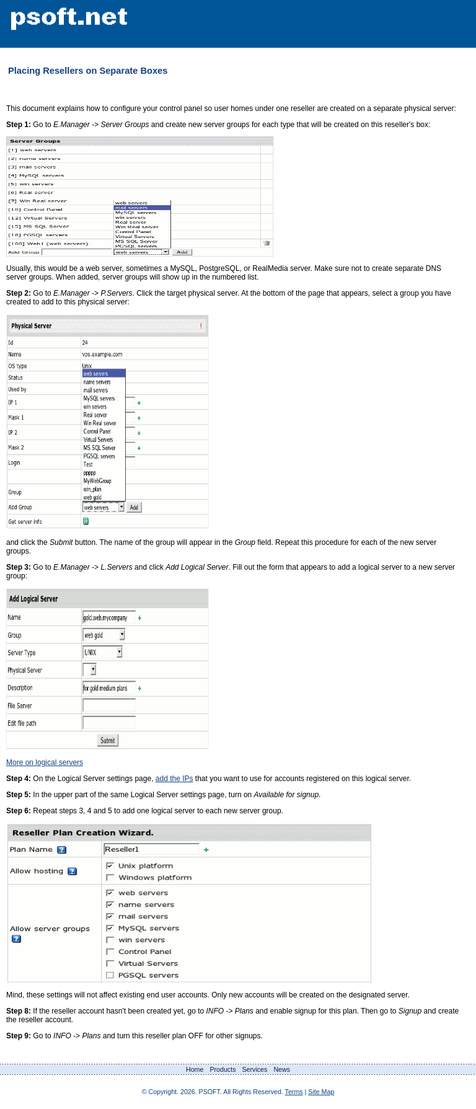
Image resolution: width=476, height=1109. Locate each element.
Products (222, 1069)
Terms (294, 1091)
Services (254, 1069)
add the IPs (174, 778)
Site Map (321, 1091)
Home (194, 1069)
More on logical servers (44, 762)
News (281, 1069)
